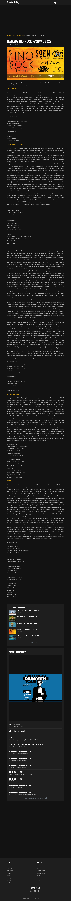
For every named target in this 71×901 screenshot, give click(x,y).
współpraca (40, 878)
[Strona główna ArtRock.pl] (13, 3)
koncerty (9, 868)
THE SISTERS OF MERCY (15, 772)
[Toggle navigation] (62, 2)
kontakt (39, 880)
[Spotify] (35, 891)
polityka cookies (41, 873)
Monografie (20, 35)
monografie (10, 878)
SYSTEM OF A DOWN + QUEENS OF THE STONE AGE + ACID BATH (26, 745)
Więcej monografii (35, 642)
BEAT (10, 738)
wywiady (9, 883)
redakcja (39, 866)
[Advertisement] (35, 18)
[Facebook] (31, 891)
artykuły (9, 880)
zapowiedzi (10, 870)
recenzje (9, 873)
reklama (39, 875)
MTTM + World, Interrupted (17, 731)
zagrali (8, 875)
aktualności (10, 866)
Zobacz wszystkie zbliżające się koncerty (35, 798)
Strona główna (11, 35)
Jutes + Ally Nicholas (15, 724)
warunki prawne (41, 870)
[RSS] (38, 891)
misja (38, 868)
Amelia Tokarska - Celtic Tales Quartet (20, 751)
